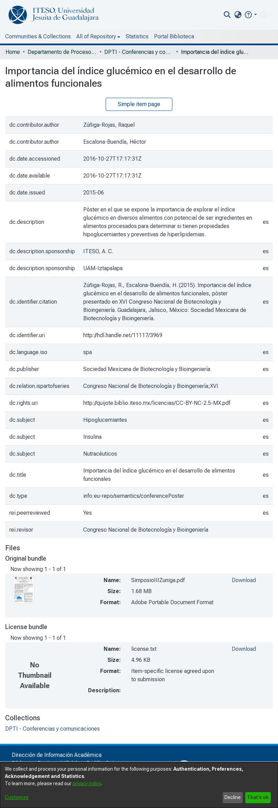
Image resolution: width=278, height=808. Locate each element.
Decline (232, 797)
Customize (17, 797)
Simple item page (139, 104)
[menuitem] (237, 15)
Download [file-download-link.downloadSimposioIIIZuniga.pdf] (244, 580)
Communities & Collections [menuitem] (38, 36)
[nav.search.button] (227, 15)
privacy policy (87, 783)
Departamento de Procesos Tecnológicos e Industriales (62, 52)
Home (13, 52)
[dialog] (139, 785)
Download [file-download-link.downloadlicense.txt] (244, 649)
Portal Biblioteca (174, 36)
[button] (250, 14)
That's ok (258, 797)
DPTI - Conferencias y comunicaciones (138, 52)
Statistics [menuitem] (137, 36)
